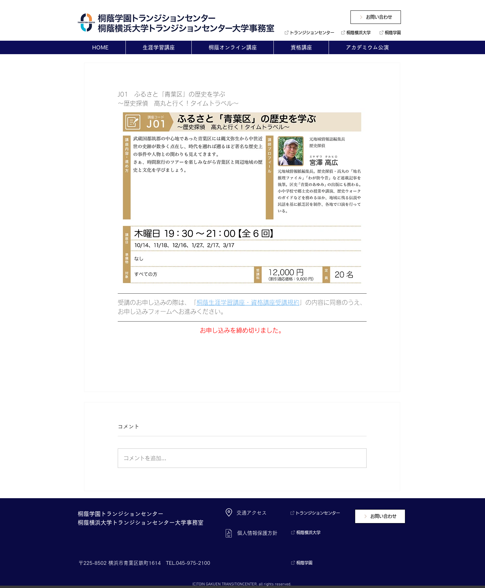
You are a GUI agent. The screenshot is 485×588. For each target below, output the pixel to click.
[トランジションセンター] (306, 32)
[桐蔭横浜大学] (355, 32)
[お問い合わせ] (375, 17)
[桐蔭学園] (388, 32)
